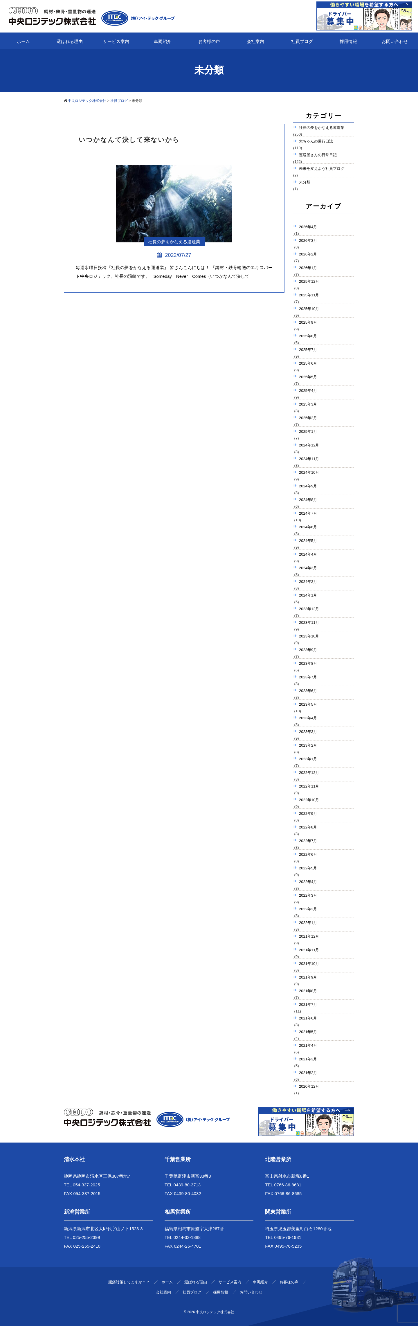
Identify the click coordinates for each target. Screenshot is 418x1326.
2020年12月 (309, 1086)
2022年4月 (308, 882)
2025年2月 (308, 418)
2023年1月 (308, 759)
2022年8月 (308, 827)
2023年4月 (308, 718)
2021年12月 (309, 936)
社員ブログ (302, 41)
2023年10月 (309, 636)
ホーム (23, 41)
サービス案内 (116, 41)
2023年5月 (308, 704)
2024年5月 (308, 540)
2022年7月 (308, 841)
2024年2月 (308, 581)
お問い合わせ (395, 41)
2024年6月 (308, 527)
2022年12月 (309, 772)
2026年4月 (308, 227)
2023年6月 (308, 691)
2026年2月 (308, 254)
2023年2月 (308, 745)
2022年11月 (309, 786)
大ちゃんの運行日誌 (316, 141)
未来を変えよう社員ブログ (321, 168)
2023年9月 (308, 650)
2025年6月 (308, 363)
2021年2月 (308, 1073)
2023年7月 (308, 677)
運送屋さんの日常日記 (318, 155)
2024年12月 (309, 445)
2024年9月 (308, 486)
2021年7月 (308, 1004)
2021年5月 (308, 1032)
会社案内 (255, 41)
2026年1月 (308, 268)
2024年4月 (308, 554)
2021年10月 (309, 963)
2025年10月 (309, 309)
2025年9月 (308, 322)
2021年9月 (308, 977)
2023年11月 (309, 622)
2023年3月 (308, 731)
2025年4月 (308, 390)
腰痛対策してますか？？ (129, 1282)
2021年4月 (308, 1045)
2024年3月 (308, 568)
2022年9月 (308, 813)
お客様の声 (209, 41)
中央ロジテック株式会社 (215, 1312)
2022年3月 (308, 895)
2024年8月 (308, 500)
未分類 (304, 182)
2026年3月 (308, 240)
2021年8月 (308, 991)
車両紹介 (162, 41)
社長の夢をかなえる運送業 (321, 127)
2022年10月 (309, 800)
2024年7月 (308, 513)
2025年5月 (308, 377)
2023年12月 (309, 609)
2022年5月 (308, 868)
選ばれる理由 (70, 41)
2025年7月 (308, 349)
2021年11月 (309, 950)
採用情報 (348, 41)
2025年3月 (308, 404)
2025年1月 (308, 431)
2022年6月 (308, 854)
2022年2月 (308, 909)
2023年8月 (308, 663)
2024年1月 (308, 595)
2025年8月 (308, 336)
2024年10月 (309, 472)
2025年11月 (309, 295)
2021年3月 (308, 1059)
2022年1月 (308, 922)
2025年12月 (309, 281)
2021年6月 (308, 1018)
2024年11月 (309, 459)
